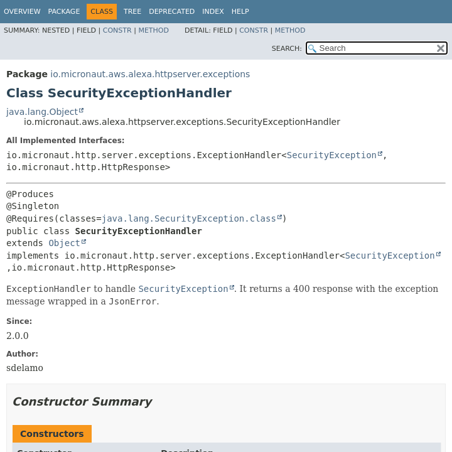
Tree (132, 12)
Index (212, 12)
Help (240, 12)
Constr (117, 30)
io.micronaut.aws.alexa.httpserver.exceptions (150, 74)
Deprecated (172, 12)
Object (64, 243)
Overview (22, 12)
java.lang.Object (42, 112)
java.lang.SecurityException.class (189, 218)
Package (64, 12)
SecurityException (332, 155)
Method (153, 30)
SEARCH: (287, 49)
